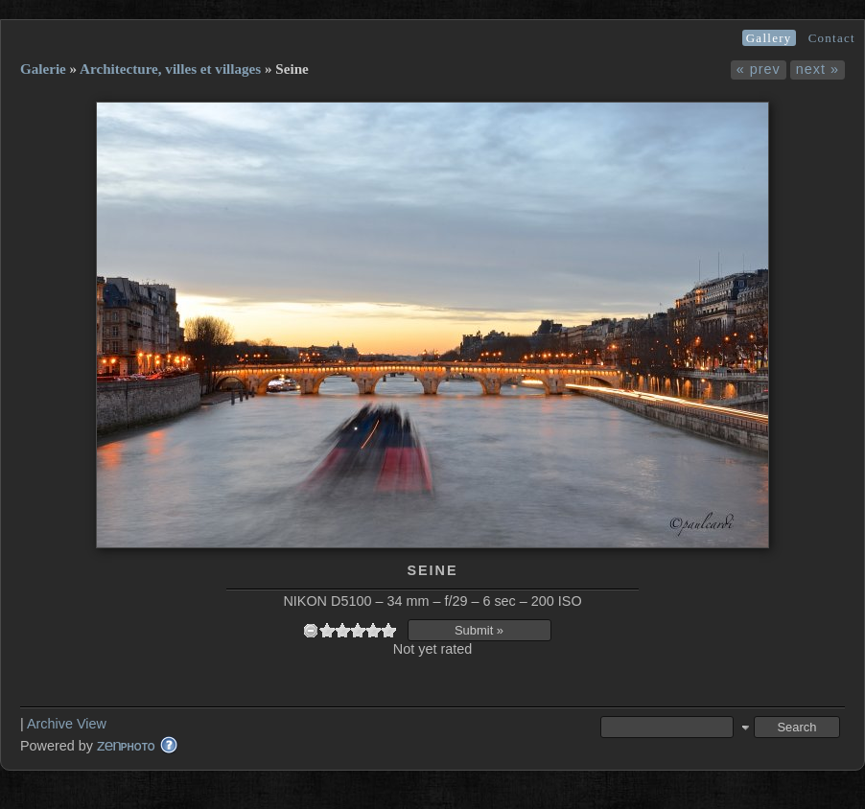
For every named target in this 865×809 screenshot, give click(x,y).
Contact (831, 38)
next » (817, 69)
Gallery (769, 38)
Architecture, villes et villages (170, 69)
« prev (758, 69)
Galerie (43, 69)
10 (388, 630)
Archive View (66, 723)
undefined (310, 630)
